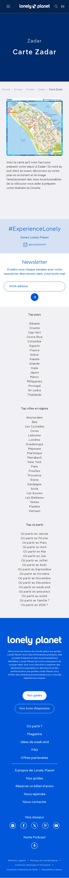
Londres (34, 440)
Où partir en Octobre (34, 574)
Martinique (34, 453)
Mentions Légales (17, 861)
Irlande (35, 359)
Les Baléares (34, 497)
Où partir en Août (34, 565)
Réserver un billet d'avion (34, 786)
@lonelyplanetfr (34, 245)
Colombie (34, 341)
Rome (34, 480)
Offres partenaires (34, 758)
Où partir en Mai (34, 551)
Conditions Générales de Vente (22, 870)
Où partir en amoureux (34, 591)
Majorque (34, 448)
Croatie (30, 89)
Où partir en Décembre (34, 582)
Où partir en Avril (35, 547)
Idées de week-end (34, 742)
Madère (34, 506)
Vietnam (34, 511)
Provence (34, 475)
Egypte (34, 346)
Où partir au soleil (34, 596)
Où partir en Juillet (34, 560)
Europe (18, 89)
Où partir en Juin (34, 556)
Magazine (34, 734)
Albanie (34, 323)
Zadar (34, 41)
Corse (34, 431)
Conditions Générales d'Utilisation (33, 865)
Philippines (34, 381)
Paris (34, 466)
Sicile (34, 488)
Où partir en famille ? (34, 600)
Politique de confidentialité (44, 861)
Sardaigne (34, 484)
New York (34, 462)
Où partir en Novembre (34, 578)
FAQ (34, 750)
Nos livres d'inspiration (34, 708)
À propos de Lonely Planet (34, 770)
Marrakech (34, 457)
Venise (34, 502)
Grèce (34, 354)
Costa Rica (35, 337)
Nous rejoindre (34, 794)
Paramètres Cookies (52, 870)
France (34, 350)
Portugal (34, 386)
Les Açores (34, 493)
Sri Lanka (34, 390)
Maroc (34, 377)
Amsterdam (34, 417)
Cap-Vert (34, 332)
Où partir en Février (34, 538)
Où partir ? (34, 726)
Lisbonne (34, 435)
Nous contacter (34, 802)
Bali (34, 422)
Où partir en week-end (34, 587)
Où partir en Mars (34, 542)
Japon (34, 372)
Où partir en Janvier (34, 534)
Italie (34, 368)
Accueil (6, 89)
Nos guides (34, 695)
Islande (34, 363)
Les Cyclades (34, 426)
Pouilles (34, 471)
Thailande (34, 394)
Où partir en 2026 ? (34, 605)
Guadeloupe (34, 444)
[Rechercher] (56, 6)
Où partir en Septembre (34, 569)
